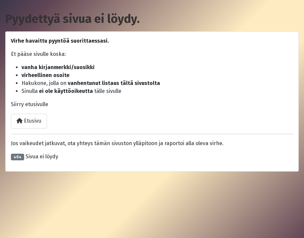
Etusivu (29, 121)
